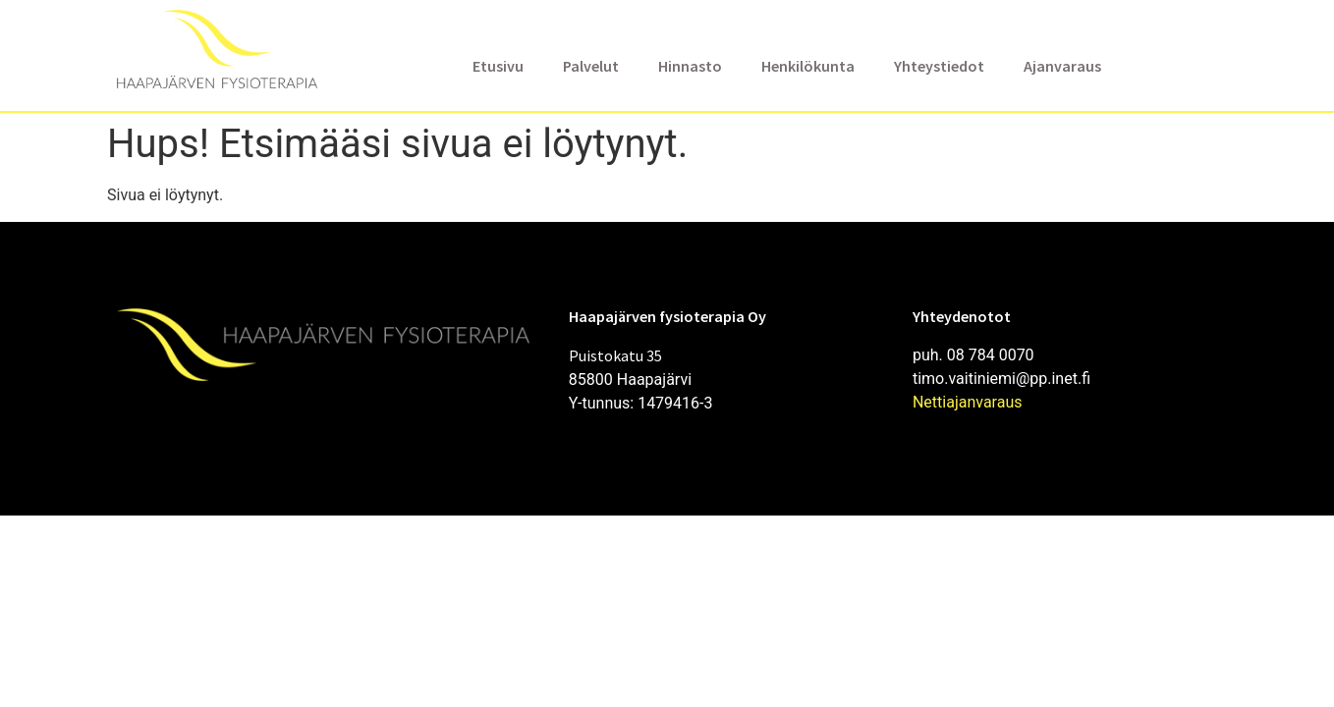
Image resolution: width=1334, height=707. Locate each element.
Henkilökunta (808, 66)
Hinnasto (690, 66)
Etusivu (498, 66)
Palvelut (591, 66)
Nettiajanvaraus (968, 402)
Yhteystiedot (939, 66)
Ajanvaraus (1062, 66)
